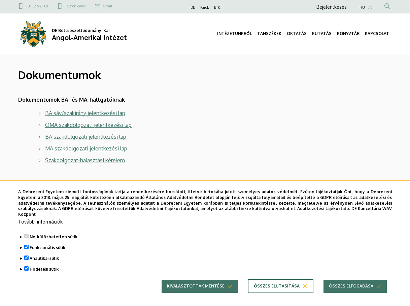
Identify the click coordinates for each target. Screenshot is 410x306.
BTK (217, 7)
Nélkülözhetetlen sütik (53, 247)
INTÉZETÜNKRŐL (234, 33)
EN (370, 7)
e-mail (107, 6)
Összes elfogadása (351, 296)
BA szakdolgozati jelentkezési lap (85, 136)
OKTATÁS (297, 33)
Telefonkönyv (75, 6)
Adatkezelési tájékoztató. (323, 219)
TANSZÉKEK (269, 33)
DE (193, 7)
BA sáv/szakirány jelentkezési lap (85, 113)
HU (362, 7)
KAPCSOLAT (377, 33)
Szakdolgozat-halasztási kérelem (85, 160)
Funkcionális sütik (47, 258)
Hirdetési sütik (44, 279)
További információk (40, 232)
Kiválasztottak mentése (196, 296)
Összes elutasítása (277, 296)
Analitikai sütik (44, 269)
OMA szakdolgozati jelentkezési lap (88, 125)
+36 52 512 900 (37, 6)
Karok (204, 7)
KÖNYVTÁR (348, 33)
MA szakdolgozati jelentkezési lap (86, 148)
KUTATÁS (322, 33)
